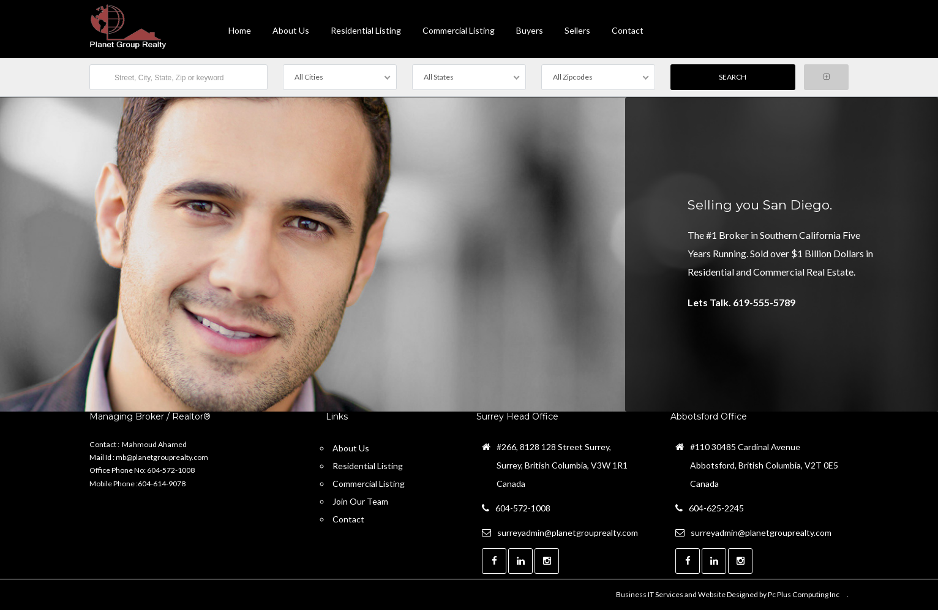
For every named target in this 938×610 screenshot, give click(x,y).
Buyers (529, 30)
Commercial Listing (458, 30)
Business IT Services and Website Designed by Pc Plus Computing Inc (727, 594)
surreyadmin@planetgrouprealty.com (567, 532)
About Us (290, 30)
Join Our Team (360, 501)
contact (627, 30)
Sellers (577, 30)
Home (239, 30)
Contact (348, 519)
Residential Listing (366, 30)
